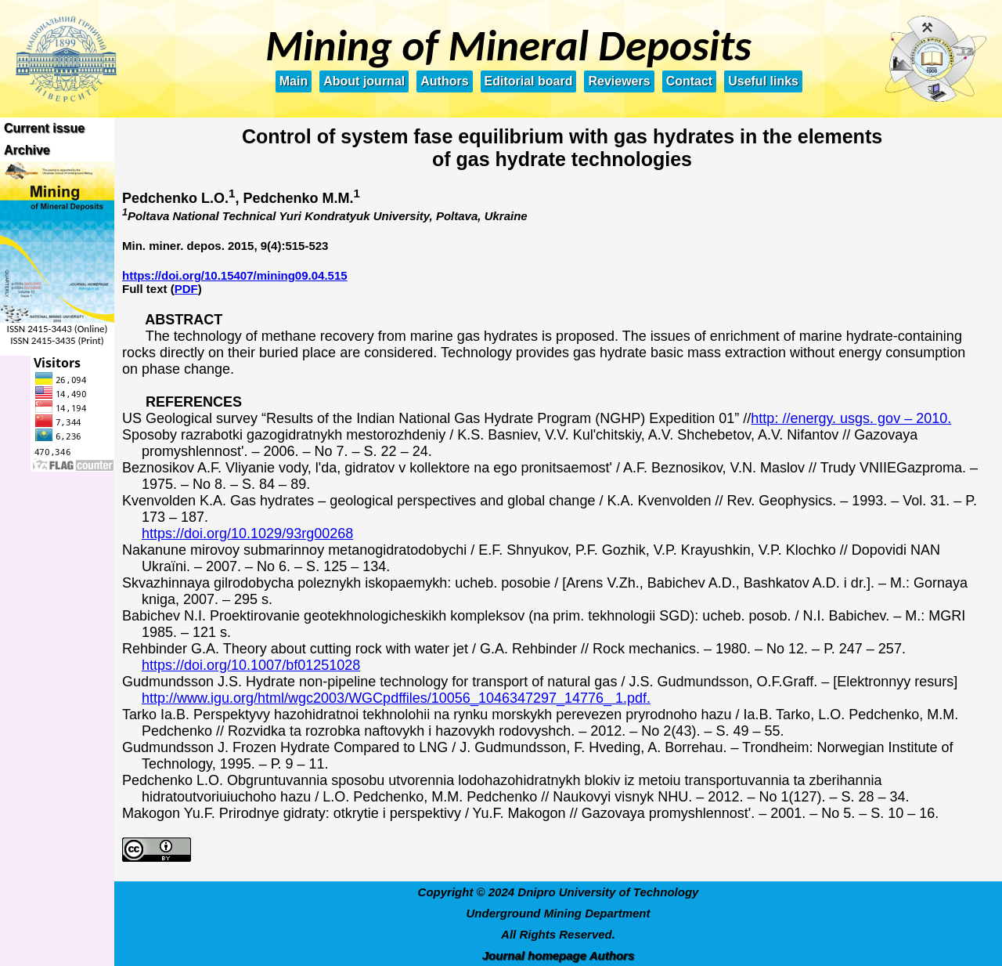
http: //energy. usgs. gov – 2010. (851, 418)
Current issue (44, 128)
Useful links (763, 81)
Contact (689, 81)
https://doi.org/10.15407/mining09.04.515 (235, 275)
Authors (444, 81)
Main (293, 81)
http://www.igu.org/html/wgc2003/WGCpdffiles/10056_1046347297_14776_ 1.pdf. (396, 698)
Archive (27, 150)
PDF (186, 288)
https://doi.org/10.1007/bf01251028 (251, 665)
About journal (364, 81)
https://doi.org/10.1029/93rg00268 (247, 533)
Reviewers (619, 81)
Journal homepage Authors (558, 955)
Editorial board (529, 81)
